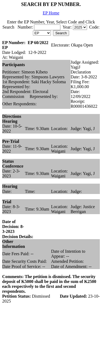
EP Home (51, 13)
